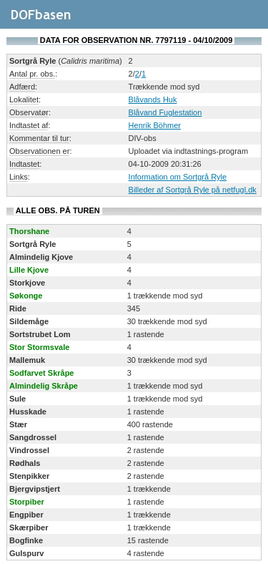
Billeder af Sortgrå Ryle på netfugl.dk (193, 189)
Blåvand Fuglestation (165, 112)
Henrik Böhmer (155, 125)
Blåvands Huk (153, 99)
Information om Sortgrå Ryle (178, 176)
